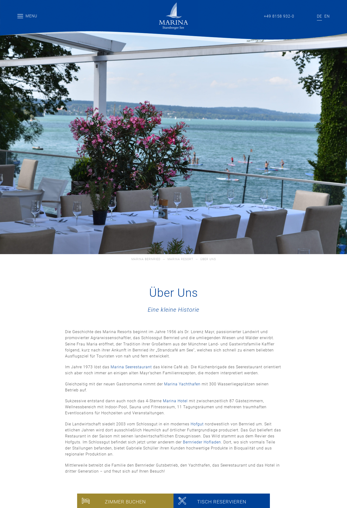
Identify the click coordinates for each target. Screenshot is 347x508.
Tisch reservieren (221, 502)
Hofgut (197, 424)
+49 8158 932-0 (279, 16)
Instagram (309, 15)
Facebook (302, 15)
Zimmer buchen (125, 502)
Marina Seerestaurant (131, 367)
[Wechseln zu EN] (327, 16)
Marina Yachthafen (182, 384)
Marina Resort (180, 259)
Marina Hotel (175, 401)
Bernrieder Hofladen (202, 442)
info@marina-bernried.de (250, 15)
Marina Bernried (145, 259)
